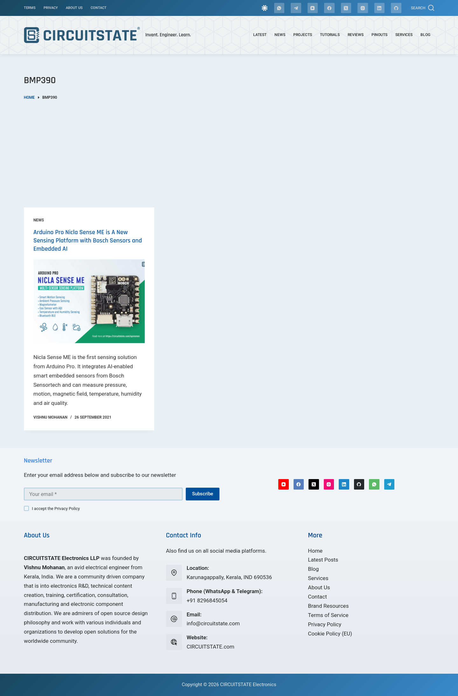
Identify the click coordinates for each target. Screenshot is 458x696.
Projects (302, 34)
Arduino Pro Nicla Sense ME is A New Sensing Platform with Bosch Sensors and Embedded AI (87, 248)
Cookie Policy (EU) (330, 633)
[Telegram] (296, 8)
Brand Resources (328, 606)
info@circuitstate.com (213, 623)
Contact (99, 8)
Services (404, 34)
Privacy (51, 8)
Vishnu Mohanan (44, 567)
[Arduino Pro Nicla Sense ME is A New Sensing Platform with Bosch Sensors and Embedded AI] (89, 309)
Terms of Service (328, 615)
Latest (260, 34)
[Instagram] (362, 8)
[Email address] (103, 494)
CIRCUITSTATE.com (210, 646)
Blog (425, 34)
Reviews (356, 34)
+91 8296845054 (207, 600)
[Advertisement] (229, 148)
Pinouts (379, 34)
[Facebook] (329, 8)
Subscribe (202, 494)
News (279, 34)
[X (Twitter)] (346, 8)
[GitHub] (396, 8)
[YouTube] (313, 8)
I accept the (56, 508)
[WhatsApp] (279, 8)
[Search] (422, 8)
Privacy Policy (67, 508)
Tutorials (330, 34)
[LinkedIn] (379, 8)
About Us (74, 8)
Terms (30, 8)
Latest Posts (323, 559)
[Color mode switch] (264, 8)
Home (315, 551)
